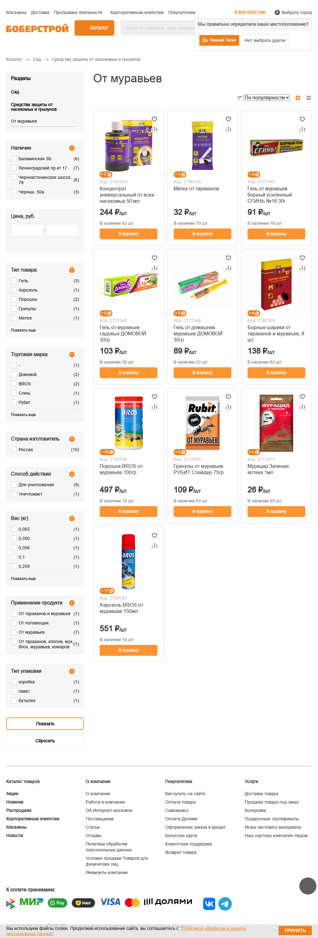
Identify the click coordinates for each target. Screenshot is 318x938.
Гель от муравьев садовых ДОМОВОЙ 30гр (123, 333)
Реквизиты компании (107, 872)
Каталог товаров (22, 781)
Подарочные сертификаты (272, 818)
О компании (98, 793)
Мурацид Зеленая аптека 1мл (268, 469)
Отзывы (93, 835)
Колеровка (255, 810)
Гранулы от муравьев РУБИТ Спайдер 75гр (199, 469)
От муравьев (24, 121)
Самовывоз (176, 810)
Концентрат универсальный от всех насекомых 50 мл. (127, 195)
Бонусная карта (181, 835)
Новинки (14, 802)
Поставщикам (100, 818)
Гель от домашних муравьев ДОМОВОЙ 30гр (198, 333)
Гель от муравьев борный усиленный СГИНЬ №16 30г (270, 195)
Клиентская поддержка (188, 843)
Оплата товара (180, 802)
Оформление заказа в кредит (195, 827)
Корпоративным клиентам (32, 818)
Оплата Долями (181, 818)
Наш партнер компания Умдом (276, 835)
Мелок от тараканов (196, 188)
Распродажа (18, 810)
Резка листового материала (273, 827)
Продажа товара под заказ (272, 802)
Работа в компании (105, 802)
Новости (14, 835)
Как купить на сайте (185, 793)
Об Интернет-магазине (109, 810)
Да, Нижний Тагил (219, 40)
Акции (12, 793)
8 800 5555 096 (250, 12)
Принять (295, 930)
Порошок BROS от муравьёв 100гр (121, 469)
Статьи (93, 827)
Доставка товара (261, 793)
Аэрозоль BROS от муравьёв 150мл (121, 608)
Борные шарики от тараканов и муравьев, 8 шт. (276, 333)
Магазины (16, 827)
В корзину (129, 233)
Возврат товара (181, 852)
